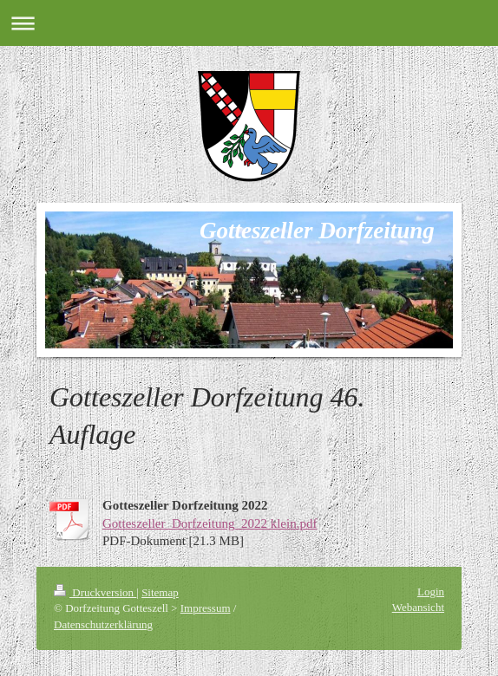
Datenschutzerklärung (103, 624)
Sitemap (160, 592)
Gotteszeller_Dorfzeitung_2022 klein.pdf (209, 523)
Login (430, 591)
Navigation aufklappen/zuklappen (249, 23)
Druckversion (95, 592)
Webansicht (418, 607)
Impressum (205, 607)
